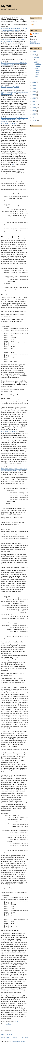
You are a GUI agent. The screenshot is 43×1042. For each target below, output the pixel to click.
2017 (34, 91)
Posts (34, 21)
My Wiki (6, 6)
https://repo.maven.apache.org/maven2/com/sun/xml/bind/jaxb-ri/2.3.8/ (14, 467)
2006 (34, 120)
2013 (34, 98)
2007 (34, 117)
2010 (34, 107)
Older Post (24, 1033)
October (36, 57)
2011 (34, 104)
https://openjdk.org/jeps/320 (10, 87)
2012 (34, 101)
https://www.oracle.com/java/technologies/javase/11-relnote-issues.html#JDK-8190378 (14, 119)
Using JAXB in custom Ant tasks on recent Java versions (14, 20)
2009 (34, 111)
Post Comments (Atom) (17, 1037)
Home (15, 1033)
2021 (34, 82)
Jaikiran (36, 33)
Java (9, 1019)
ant (6, 1019)
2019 (34, 85)
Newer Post (5, 1033)
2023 (34, 54)
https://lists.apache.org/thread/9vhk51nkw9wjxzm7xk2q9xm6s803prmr (14, 29)
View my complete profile (35, 42)
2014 (34, 95)
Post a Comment (6, 1030)
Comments (36, 25)
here (12, 164)
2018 (34, 88)
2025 (34, 51)
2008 (34, 114)
